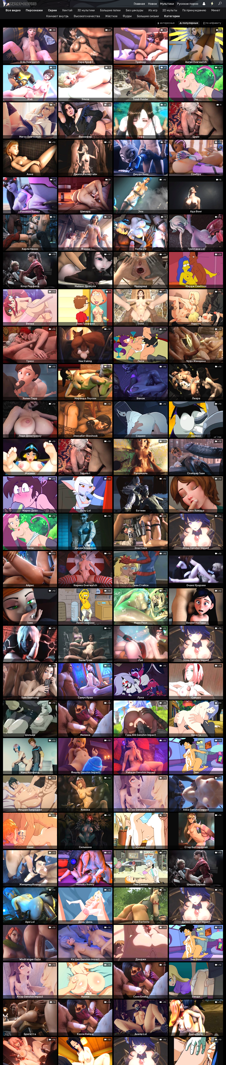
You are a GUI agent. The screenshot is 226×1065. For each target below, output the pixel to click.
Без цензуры (134, 10)
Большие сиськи (148, 16)
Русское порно (187, 3)
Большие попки (110, 10)
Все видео (13, 10)
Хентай (67, 10)
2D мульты (169, 10)
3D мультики (86, 10)
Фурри (127, 16)
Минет (215, 10)
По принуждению (194, 10)
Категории (172, 16)
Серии (52, 10)
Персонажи (34, 10)
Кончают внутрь (57, 16)
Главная (139, 3)
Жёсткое (111, 16)
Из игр (152, 10)
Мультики (167, 3)
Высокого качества (87, 16)
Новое (152, 3)
